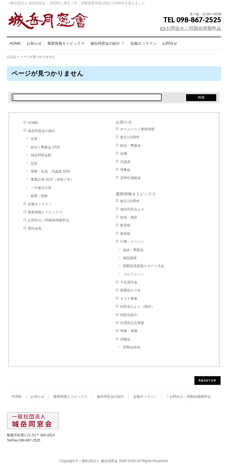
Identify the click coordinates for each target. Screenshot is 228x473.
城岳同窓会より (132, 209)
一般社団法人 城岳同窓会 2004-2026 (107, 461)
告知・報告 (128, 217)
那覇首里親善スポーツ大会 (143, 266)
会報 (123, 153)
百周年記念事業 (132, 323)
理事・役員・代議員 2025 (50, 172)
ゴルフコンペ (133, 274)
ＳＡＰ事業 (128, 299)
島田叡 (125, 234)
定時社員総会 (130, 178)
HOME (33, 123)
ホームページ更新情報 (137, 129)
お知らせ (124, 122)
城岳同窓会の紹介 (41, 131)
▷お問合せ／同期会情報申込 (188, 397)
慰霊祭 (125, 225)
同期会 (125, 339)
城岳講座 (130, 258)
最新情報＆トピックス (136, 194)
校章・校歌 (39, 196)
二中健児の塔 (41, 188)
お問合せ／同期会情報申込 (193, 28)
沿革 (34, 139)
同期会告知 (131, 347)
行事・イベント (132, 242)
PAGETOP (207, 380)
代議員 (125, 162)
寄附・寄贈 (128, 331)
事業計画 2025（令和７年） (52, 180)
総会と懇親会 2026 (45, 147)
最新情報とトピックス (45, 212)
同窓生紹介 (128, 315)
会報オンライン (40, 204)
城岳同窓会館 (41, 155)
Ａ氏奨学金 (128, 282)
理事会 (125, 170)
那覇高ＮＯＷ (130, 290)
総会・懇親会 (130, 145)
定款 (34, 163)
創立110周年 (130, 137)
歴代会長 (35, 228)
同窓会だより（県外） (137, 307)
